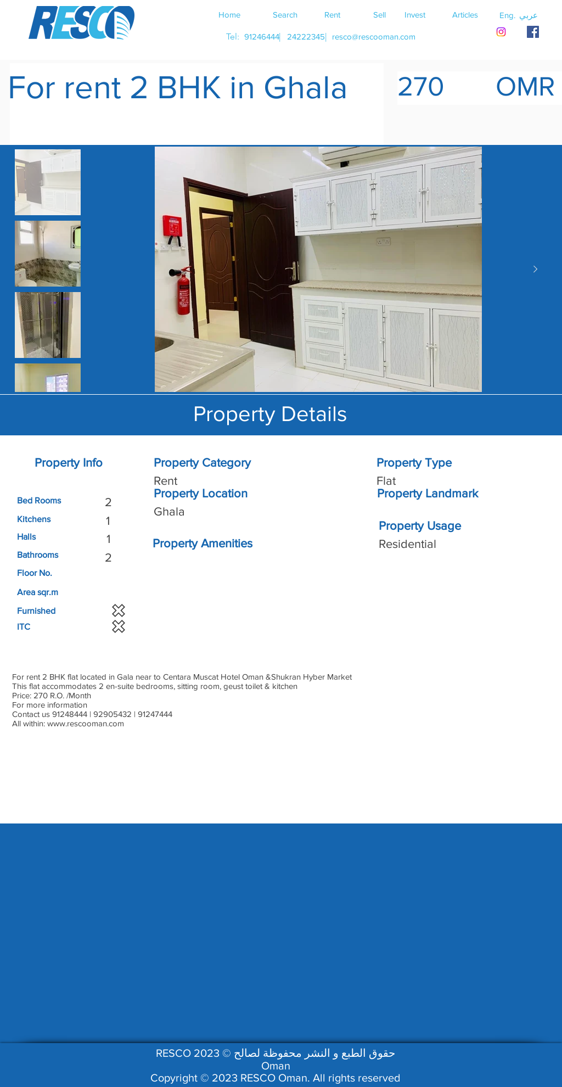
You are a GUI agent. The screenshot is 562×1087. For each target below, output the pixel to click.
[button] (528, 15)
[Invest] (415, 14)
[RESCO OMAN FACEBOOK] (533, 32)
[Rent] (332, 14)
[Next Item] (535, 269)
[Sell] (379, 14)
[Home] (229, 14)
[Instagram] (501, 32)
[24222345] (305, 36)
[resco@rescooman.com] (373, 36)
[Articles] (465, 14)
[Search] (285, 14)
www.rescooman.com (85, 723)
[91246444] (261, 36)
